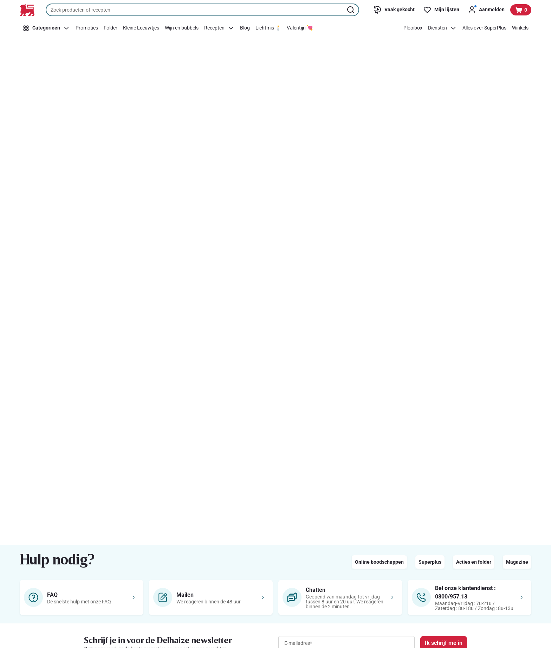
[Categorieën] (46, 28)
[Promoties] (87, 28)
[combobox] (202, 9)
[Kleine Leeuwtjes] (141, 28)
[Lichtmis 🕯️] (268, 28)
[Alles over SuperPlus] (484, 28)
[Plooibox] (413, 28)
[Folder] (110, 28)
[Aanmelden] (486, 10)
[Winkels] (520, 28)
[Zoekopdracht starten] (351, 9)
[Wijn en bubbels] (181, 28)
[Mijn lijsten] (441, 10)
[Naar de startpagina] (27, 10)
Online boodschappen (379, 562)
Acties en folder (473, 562)
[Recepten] (219, 28)
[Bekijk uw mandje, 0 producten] (520, 9)
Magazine (517, 562)
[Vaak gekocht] (393, 10)
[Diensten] (442, 28)
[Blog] (245, 28)
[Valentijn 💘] (300, 28)
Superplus (430, 562)
